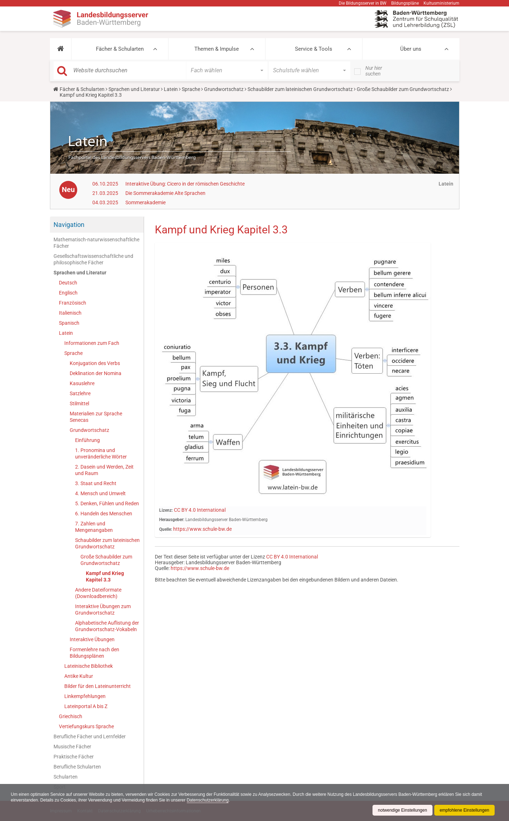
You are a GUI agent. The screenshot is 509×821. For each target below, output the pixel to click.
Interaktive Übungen (92, 639)
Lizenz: (166, 510)
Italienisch (70, 313)
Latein (171, 89)
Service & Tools (313, 49)
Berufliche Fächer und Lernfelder (90, 736)
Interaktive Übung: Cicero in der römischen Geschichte (185, 184)
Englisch (68, 293)
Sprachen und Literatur (134, 89)
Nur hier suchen (373, 71)
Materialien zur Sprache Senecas (96, 417)
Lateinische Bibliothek (88, 666)
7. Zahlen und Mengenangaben (94, 527)
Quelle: (165, 529)
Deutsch (68, 283)
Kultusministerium (441, 3)
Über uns (410, 49)
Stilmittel (79, 403)
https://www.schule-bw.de (202, 529)
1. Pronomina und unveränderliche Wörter (101, 453)
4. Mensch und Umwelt (100, 493)
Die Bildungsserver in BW (363, 3)
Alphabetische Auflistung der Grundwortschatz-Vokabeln (107, 626)
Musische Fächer (72, 746)
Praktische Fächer (74, 757)
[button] (60, 49)
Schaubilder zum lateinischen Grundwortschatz (300, 89)
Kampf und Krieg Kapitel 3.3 (105, 576)
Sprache (191, 89)
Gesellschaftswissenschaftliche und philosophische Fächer (93, 259)
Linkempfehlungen (85, 696)
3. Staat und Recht (95, 483)
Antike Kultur (78, 676)
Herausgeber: (171, 519)
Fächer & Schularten (120, 49)
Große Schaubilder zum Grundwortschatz (403, 89)
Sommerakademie (145, 202)
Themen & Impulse (216, 49)
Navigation (69, 224)
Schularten (66, 777)
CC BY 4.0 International (200, 510)
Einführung (87, 440)
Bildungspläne (405, 3)
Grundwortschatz (224, 89)
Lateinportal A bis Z (85, 706)
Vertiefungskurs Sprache (86, 726)
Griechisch (70, 716)
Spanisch (69, 323)
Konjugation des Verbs (95, 363)
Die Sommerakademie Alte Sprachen (165, 193)
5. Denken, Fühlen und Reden (107, 503)
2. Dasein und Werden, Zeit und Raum (104, 470)
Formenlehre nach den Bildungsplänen (94, 653)
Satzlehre (80, 393)
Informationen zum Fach (91, 343)
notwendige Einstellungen (402, 810)
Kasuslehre (82, 383)
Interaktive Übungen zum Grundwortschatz (103, 609)
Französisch (72, 303)
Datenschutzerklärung (208, 800)
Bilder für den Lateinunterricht (97, 686)
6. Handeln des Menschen (103, 513)
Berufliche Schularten (77, 767)
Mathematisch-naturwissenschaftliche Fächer (96, 243)
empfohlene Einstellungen (464, 810)
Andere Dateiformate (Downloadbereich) (98, 593)
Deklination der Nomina (95, 373)
